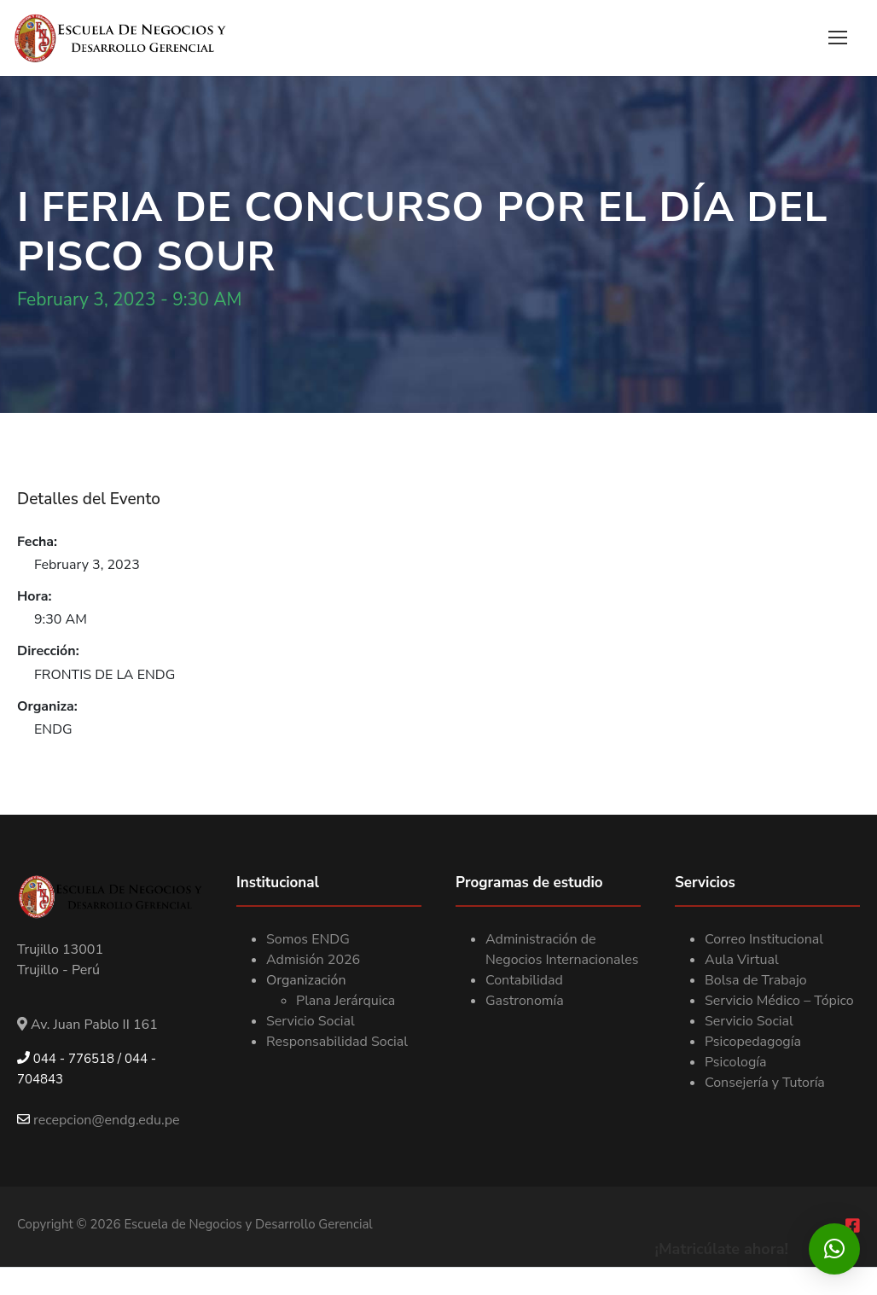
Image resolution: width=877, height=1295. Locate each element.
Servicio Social (310, 1021)
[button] (834, 1249)
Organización (306, 980)
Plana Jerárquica (345, 1000)
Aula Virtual (742, 959)
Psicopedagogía (753, 1041)
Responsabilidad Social (337, 1041)
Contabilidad (524, 980)
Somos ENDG (308, 939)
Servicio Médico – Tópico (779, 1000)
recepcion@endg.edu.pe (98, 1120)
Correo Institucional (764, 939)
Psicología (736, 1062)
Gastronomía (524, 1000)
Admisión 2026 (313, 959)
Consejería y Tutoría (765, 1082)
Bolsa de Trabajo (756, 980)
